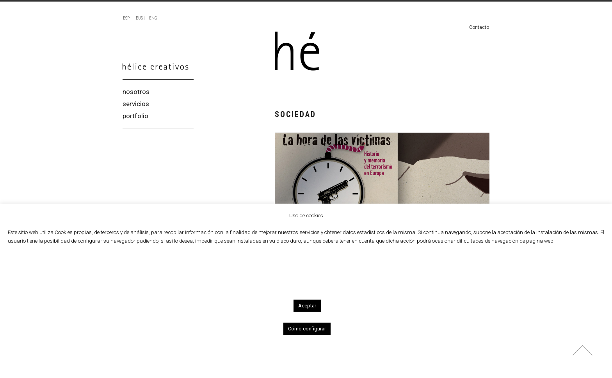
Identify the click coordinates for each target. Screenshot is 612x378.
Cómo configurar (307, 329)
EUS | (140, 18)
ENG (153, 18)
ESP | (127, 18)
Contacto (479, 27)
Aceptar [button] (307, 306)
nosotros (136, 92)
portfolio (135, 116)
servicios (136, 104)
